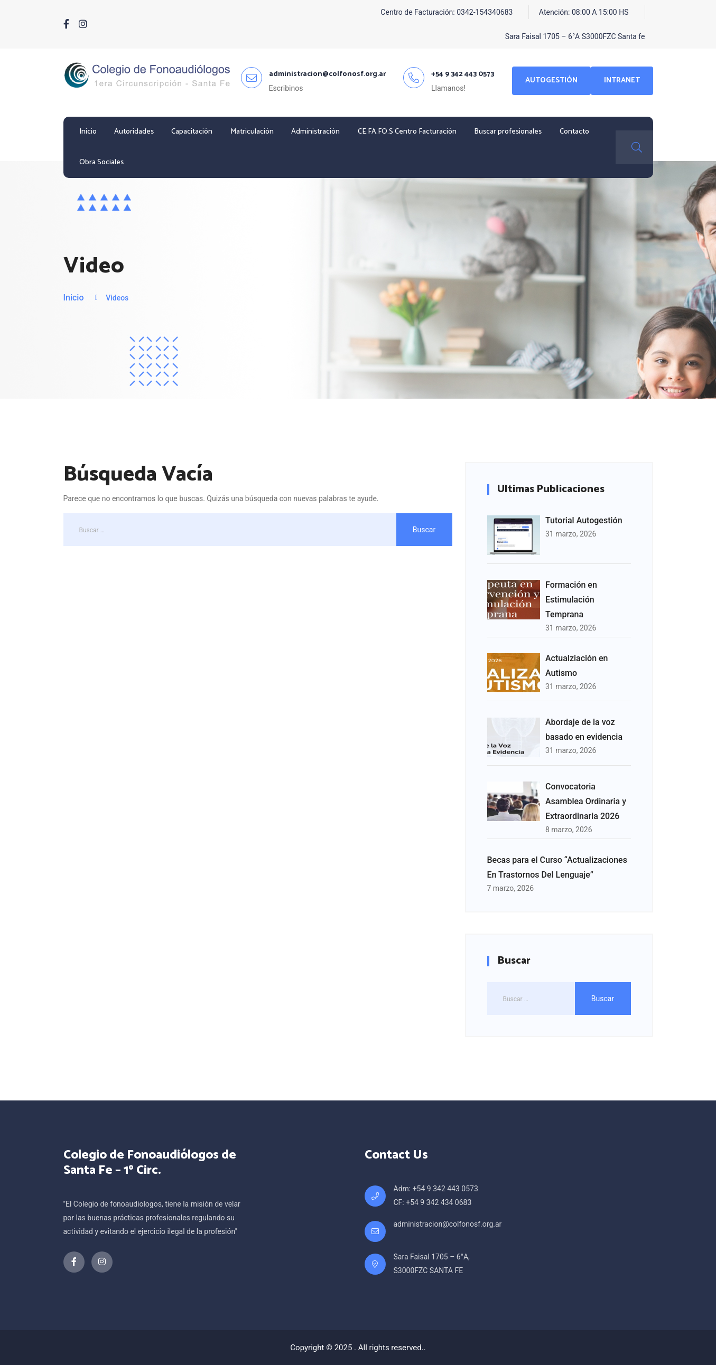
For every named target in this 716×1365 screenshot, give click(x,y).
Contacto (574, 132)
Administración (315, 132)
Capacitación (191, 132)
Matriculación (252, 132)
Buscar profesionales (508, 132)
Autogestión (551, 80)
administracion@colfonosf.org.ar (448, 1224)
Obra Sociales (101, 162)
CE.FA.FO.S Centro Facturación (407, 132)
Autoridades (134, 132)
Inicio (88, 132)
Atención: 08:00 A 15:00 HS (584, 12)
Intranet (622, 80)
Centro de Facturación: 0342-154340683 (446, 12)
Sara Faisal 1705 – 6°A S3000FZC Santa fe (575, 36)
